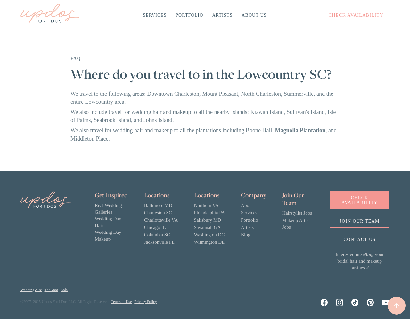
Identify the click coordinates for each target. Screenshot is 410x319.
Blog (245, 234)
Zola (64, 290)
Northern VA (206, 205)
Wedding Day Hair (108, 222)
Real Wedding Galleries (108, 209)
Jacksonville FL (159, 242)
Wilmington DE (209, 242)
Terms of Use (121, 301)
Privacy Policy (145, 301)
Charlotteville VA (161, 220)
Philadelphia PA (209, 212)
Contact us (360, 239)
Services (155, 15)
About (247, 205)
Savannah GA (207, 227)
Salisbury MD (207, 220)
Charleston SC (158, 212)
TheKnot (51, 290)
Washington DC (209, 234)
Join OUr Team (360, 221)
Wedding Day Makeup (108, 235)
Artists (222, 15)
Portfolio (189, 15)
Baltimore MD (158, 205)
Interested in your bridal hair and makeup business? (360, 261)
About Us (254, 15)
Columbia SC (157, 234)
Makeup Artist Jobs (296, 224)
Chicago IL (155, 227)
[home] (49, 15)
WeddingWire (31, 290)
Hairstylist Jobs (297, 213)
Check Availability (359, 200)
